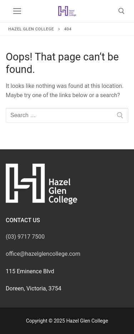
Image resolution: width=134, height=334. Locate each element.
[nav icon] (17, 11)
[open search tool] (121, 11)
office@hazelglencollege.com (43, 253)
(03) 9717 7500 (25, 236)
